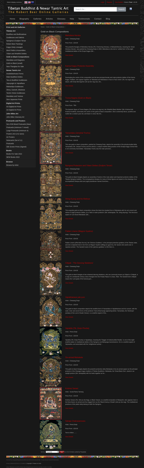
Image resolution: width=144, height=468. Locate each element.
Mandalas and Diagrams (15, 60)
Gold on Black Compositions (55, 27)
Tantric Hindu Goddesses (15, 93)
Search (121, 9)
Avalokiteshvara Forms (14, 74)
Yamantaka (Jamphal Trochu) (77, 133)
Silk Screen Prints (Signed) (16, 147)
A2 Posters (10, 137)
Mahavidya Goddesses (14, 87)
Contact (97, 19)
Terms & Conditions (21, 463)
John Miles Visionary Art (15, 117)
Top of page (13, 459)
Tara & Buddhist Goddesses (16, 80)
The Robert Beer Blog (23, 467)
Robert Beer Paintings (14, 44)
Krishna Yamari (71, 388)
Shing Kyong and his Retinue (77, 199)
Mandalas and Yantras (14, 96)
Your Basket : (119, 2)
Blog (108, 19)
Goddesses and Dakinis (15, 37)
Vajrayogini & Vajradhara (15, 83)
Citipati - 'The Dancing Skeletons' (79, 263)
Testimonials (84, 19)
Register (109, 2)
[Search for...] (95, 9)
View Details (69, 55)
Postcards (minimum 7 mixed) (17, 127)
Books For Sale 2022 (14, 154)
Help (72, 19)
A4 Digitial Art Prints (13, 110)
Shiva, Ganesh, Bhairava (15, 90)
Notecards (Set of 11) (14, 140)
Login (102, 2)
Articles (49, 19)
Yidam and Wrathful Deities (16, 54)
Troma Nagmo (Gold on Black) (78, 98)
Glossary (61, 19)
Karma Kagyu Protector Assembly (79, 66)
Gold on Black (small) (14, 63)
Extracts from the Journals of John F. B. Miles (40, 467)
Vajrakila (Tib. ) (77, 328)
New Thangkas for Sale (15, 66)
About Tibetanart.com (11, 467)
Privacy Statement (10, 463)
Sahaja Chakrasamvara (75, 421)
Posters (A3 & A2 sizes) (15, 134)
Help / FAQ (40, 459)
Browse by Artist (12, 165)
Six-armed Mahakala (74, 357)
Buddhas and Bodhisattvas (16, 34)
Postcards (10, 143)
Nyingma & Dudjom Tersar (16, 41)
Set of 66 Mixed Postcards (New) (18, 124)
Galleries (37, 19)
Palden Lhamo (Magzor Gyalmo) (79, 231)
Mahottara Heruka (73, 35)
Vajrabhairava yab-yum (75, 297)
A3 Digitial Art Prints (13, 107)
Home (12, 19)
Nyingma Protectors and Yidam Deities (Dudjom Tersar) (88, 166)
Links (45, 459)
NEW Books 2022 (13, 157)
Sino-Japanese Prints (14, 99)
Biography (24, 19)
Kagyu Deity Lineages (14, 47)
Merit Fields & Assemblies (16, 50)
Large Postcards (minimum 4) (17, 131)
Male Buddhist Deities (14, 77)
